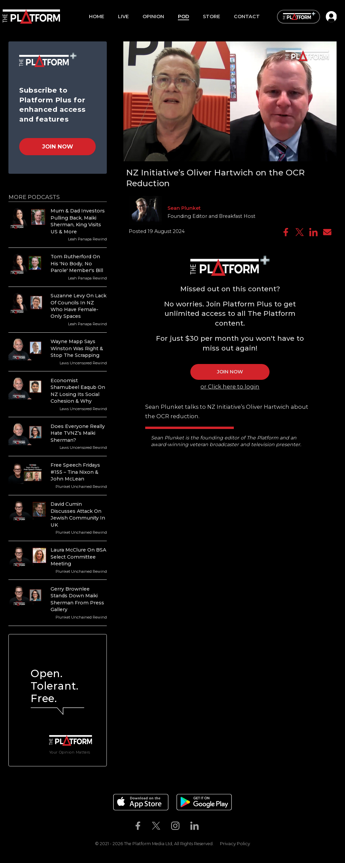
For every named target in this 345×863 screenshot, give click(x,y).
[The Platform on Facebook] (138, 825)
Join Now (57, 146)
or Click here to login (229, 386)
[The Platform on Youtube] (209, 825)
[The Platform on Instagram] (175, 825)
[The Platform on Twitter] (156, 825)
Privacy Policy (235, 843)
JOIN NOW (230, 372)
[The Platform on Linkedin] (194, 825)
